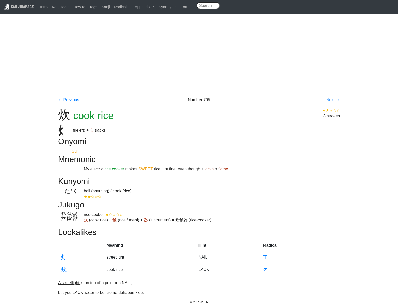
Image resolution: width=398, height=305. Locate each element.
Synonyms (167, 7)
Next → (333, 100)
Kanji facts (60, 7)
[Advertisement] (199, 58)
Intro (44, 7)
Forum (185, 7)
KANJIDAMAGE (19, 6)
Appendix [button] (143, 7)
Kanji (106, 7)
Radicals (121, 7)
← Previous (68, 100)
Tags (93, 7)
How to (79, 7)
